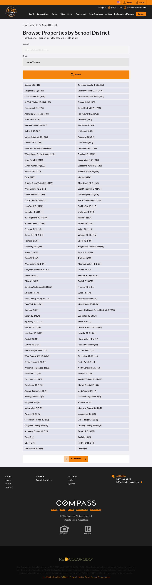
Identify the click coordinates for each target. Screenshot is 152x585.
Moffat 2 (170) (84, 152)
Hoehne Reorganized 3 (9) (89, 372)
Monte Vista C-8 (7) (33, 383)
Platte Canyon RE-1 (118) (89, 176)
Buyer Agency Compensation (97, 552)
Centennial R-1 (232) (87, 124)
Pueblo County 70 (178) (88, 147)
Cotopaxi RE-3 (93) (33, 204)
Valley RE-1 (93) (85, 204)
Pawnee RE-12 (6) (32, 389)
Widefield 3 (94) (85, 199)
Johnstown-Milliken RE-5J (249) (39, 124)
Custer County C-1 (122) (35, 176)
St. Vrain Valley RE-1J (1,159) (38, 77)
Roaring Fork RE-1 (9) (34, 372)
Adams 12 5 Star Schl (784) (37, 89)
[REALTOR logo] (88, 505)
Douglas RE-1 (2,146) (34, 66)
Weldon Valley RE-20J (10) (90, 354)
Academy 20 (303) (86, 112)
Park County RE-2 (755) (88, 89)
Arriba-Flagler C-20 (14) (35, 337)
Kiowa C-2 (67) (31, 227)
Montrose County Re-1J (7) (90, 383)
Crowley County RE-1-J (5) (90, 401)
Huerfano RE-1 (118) (34, 181)
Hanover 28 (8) (84, 378)
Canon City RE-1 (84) (34, 210)
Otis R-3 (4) (30, 418)
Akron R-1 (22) (84, 297)
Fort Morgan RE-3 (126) (88, 170)
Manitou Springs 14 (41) (88, 251)
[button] (121, 50)
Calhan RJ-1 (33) (32, 268)
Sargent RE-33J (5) (86, 406)
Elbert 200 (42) (31, 251)
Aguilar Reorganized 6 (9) (36, 366)
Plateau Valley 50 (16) (88, 320)
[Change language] (119, 2)
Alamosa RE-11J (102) (35, 199)
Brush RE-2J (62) (85, 227)
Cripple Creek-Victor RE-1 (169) (39, 158)
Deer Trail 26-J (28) (33, 279)
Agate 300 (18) (31, 314)
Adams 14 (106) (85, 193)
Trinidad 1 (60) (84, 233)
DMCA (71, 485)
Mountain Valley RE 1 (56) (89, 239)
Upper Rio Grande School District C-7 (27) (96, 285)
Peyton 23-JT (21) (33, 303)
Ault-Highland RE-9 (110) (36, 193)
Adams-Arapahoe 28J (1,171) (91, 72)
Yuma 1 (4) (29, 412)
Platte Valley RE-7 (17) (88, 314)
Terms (62, 485)
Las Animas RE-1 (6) (87, 389)
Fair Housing (95, 485)
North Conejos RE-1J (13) (89, 343)
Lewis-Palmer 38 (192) (35, 141)
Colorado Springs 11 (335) (36, 112)
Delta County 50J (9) (87, 366)
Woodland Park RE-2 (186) (90, 141)
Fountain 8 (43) (84, 245)
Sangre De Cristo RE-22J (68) (91, 222)
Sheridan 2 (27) (31, 285)
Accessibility (82, 485)
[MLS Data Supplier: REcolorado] (76, 534)
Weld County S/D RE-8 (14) (37, 331)
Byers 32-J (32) (85, 268)
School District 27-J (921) (89, 83)
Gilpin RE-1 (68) (85, 216)
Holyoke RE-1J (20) (86, 308)
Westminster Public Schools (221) (40, 129)
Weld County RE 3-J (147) (89, 164)
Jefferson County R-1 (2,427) (91, 60)
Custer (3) (82, 424)
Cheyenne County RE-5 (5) (36, 401)
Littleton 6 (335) (85, 106)
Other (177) (30, 152)
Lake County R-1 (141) (35, 170)
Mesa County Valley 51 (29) (37, 274)
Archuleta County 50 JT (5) (36, 406)
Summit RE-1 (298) (33, 118)
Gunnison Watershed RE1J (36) (38, 262)
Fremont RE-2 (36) (86, 262)
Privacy (54, 485)
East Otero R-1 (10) (33, 354)
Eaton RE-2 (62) (31, 233)
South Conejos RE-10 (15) (36, 326)
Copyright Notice (77, 552)
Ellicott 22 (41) (31, 256)
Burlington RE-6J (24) (87, 291)
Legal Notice (47, 552)
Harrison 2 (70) (31, 216)
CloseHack (83, 495)
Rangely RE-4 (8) (32, 378)
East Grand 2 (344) (86, 101)
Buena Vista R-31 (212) (88, 135)
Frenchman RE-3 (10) (34, 360)
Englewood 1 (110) (86, 187)
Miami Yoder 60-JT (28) (88, 279)
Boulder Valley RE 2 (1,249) (90, 66)
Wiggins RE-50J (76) (87, 210)
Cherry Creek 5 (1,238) (35, 72)
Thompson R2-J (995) (34, 83)
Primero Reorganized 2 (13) (37, 343)
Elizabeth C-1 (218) (86, 129)
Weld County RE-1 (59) (35, 239)
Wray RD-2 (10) (85, 349)
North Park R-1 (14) (86, 337)
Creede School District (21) (90, 303)
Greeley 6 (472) (85, 95)
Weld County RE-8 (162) (35, 164)
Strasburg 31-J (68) (33, 222)
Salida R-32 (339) (32, 106)
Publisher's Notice (61, 552)
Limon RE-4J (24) (32, 291)
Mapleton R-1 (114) (33, 187)
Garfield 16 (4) (84, 412)
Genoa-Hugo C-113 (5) (88, 395)
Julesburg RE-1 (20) (33, 308)
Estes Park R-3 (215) (34, 135)
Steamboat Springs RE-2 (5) (37, 395)
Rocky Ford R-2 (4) (86, 418)
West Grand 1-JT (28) (87, 274)
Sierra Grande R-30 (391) (36, 101)
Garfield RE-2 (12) (33, 349)
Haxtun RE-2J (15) (86, 326)
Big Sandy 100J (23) (33, 297)
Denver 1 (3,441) (32, 60)
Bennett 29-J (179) (33, 147)
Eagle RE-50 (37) (85, 256)
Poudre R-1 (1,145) (86, 77)
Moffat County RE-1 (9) (88, 360)
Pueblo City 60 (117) (87, 181)
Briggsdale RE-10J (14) (88, 331)
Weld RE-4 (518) (32, 95)
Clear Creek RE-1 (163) (88, 158)
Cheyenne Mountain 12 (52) (37, 245)
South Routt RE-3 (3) (34, 424)
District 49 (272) (85, 118)
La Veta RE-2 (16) (32, 320)
